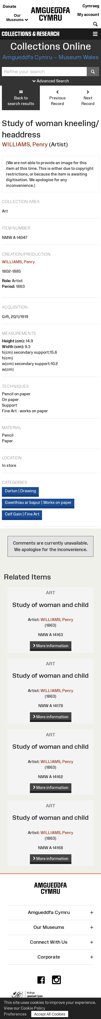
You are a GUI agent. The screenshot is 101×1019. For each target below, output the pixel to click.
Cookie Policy (33, 1008)
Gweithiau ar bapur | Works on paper (38, 502)
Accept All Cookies (49, 1014)
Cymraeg (90, 6)
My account (88, 14)
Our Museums (17, 17)
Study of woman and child (50, 604)
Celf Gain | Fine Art (22, 514)
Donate (9, 6)
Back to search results (21, 97)
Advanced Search (50, 81)
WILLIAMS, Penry (25, 144)
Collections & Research (31, 34)
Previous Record (57, 97)
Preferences (15, 1014)
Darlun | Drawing (20, 490)
